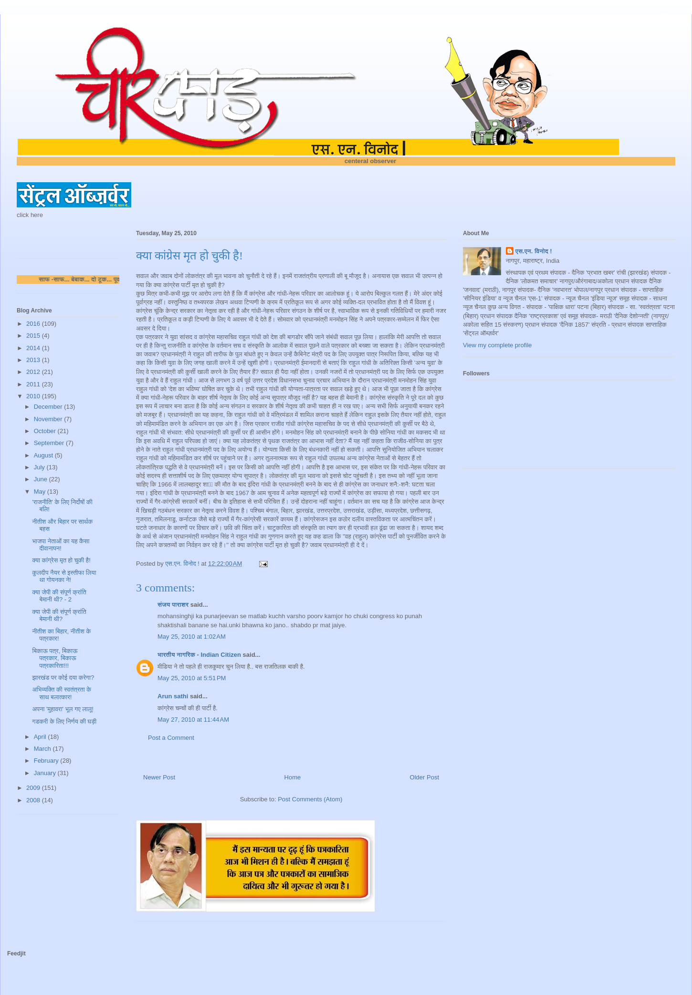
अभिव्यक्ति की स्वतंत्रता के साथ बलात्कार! (61, 693)
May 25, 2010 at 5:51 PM (191, 678)
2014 (34, 348)
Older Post (424, 777)
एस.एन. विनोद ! (533, 251)
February (47, 760)
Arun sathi (172, 696)
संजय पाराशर (173, 604)
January (46, 773)
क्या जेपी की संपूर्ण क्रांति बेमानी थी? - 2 (59, 596)
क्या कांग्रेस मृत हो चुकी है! (61, 560)
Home (292, 777)
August (44, 455)
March (43, 748)
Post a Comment (171, 737)
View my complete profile (497, 345)
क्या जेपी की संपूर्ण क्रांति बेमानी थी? (59, 615)
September (50, 442)
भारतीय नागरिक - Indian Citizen (199, 654)
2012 (34, 371)
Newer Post (159, 777)
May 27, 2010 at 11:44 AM (193, 719)
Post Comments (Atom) (310, 799)
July (40, 467)
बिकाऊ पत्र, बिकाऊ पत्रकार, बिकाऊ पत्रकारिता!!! (54, 658)
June (41, 479)
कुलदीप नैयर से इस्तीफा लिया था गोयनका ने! (64, 576)
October (46, 431)
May (40, 491)
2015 (34, 335)
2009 (34, 787)
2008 (34, 800)
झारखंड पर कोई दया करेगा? (63, 677)
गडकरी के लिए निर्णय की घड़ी (64, 721)
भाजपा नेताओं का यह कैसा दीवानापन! (60, 545)
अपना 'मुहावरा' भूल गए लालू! (62, 709)
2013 (34, 359)
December (49, 406)
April (41, 736)
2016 (34, 323)
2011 (34, 384)
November (49, 419)
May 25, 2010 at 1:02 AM (191, 636)
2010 (34, 396)
